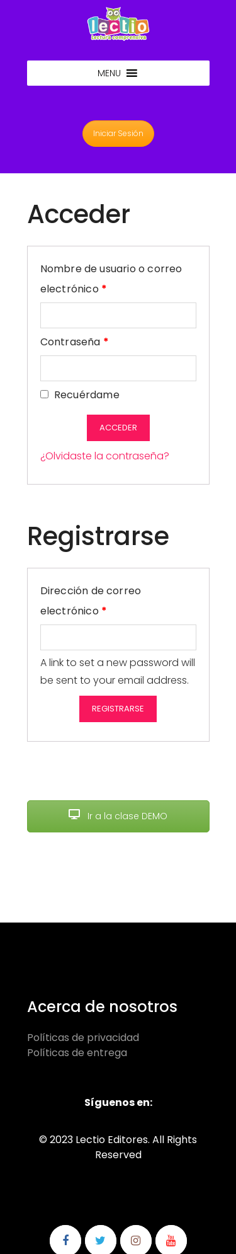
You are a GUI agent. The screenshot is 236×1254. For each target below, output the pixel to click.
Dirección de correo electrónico (102, 601)
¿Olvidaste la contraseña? (104, 456)
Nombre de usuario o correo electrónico (111, 279)
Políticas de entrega (77, 1052)
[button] (109, 73)
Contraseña (74, 340)
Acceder (118, 428)
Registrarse (118, 709)
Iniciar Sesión (118, 133)
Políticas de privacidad (83, 1037)
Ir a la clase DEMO (118, 816)
